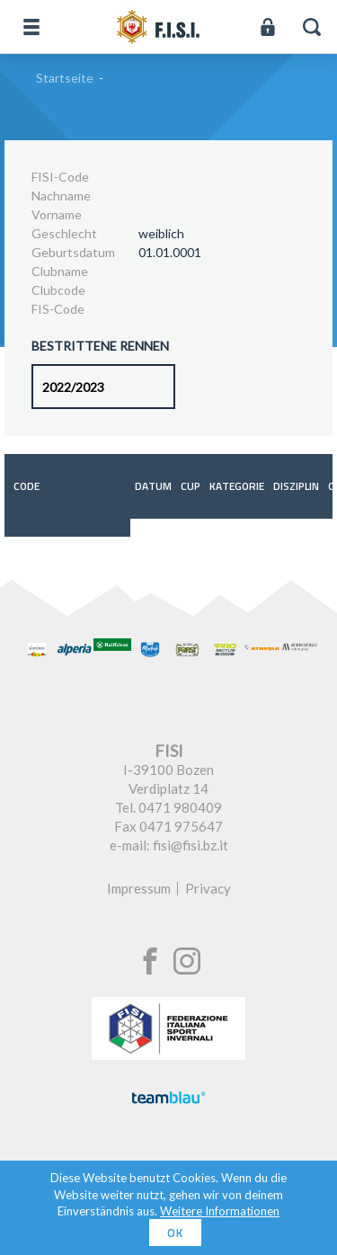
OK (175, 1233)
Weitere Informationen (219, 1211)
